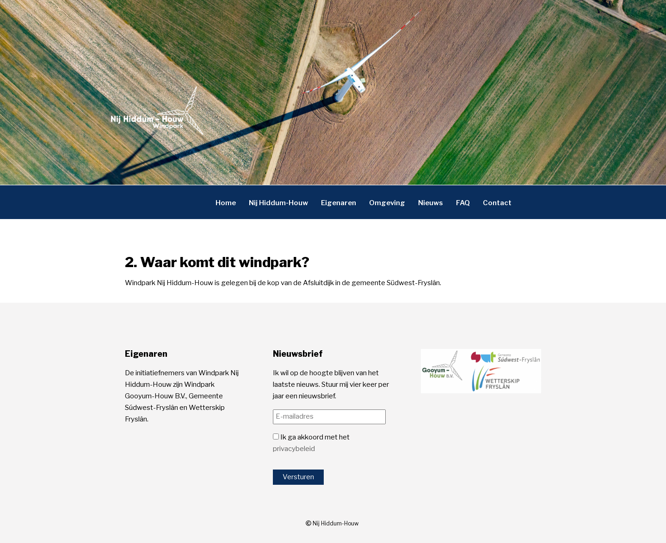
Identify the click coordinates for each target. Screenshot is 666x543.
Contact (497, 202)
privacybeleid (294, 449)
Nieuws (430, 202)
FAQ (463, 202)
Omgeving (387, 202)
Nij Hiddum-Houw (278, 202)
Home (226, 202)
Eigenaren (338, 202)
